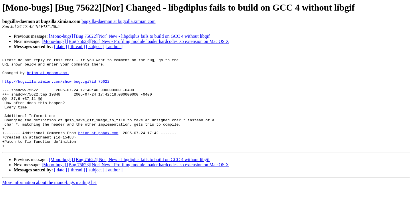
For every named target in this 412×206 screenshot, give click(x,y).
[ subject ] (95, 46)
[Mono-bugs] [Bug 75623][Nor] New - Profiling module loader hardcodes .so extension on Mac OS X (135, 41)
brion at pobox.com (98, 148)
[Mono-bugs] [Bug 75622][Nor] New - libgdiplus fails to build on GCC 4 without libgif (129, 36)
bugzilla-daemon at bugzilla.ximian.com (119, 21)
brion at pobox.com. (48, 76)
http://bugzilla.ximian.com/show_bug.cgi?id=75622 (55, 86)
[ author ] (114, 46)
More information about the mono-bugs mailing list (49, 200)
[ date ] (60, 46)
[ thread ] (76, 46)
